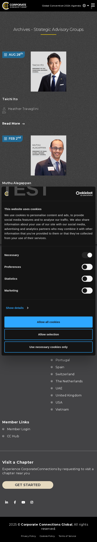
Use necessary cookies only (48, 347)
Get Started (28, 485)
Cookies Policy (47, 536)
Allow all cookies (48, 322)
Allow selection (48, 334)
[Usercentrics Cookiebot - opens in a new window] (64, 193)
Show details (15, 307)
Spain (60, 367)
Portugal (63, 360)
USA (59, 402)
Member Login (18, 429)
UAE (59, 388)
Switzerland (65, 374)
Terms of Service (67, 536)
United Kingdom (69, 395)
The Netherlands (69, 381)
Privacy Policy (28, 536)
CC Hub (13, 436)
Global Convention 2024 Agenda (61, 5)
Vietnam (62, 409)
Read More (13, 124)
